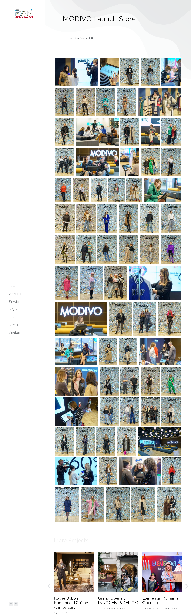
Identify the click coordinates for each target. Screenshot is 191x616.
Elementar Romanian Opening (161, 600)
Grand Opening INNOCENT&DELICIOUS (121, 600)
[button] (118, 53)
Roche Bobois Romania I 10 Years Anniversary (71, 603)
